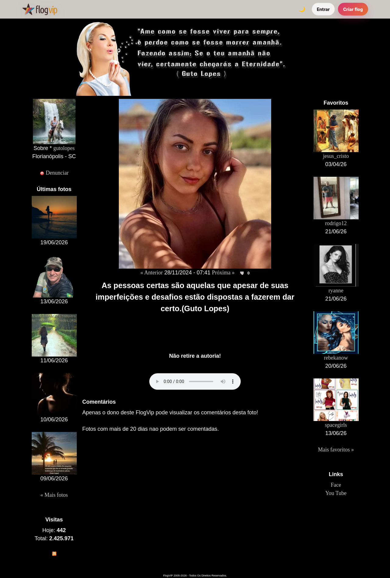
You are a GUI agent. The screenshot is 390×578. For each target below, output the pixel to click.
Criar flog (353, 9)
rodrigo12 (336, 223)
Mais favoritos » (336, 450)
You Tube (336, 493)
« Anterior (151, 273)
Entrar (323, 9)
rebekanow (336, 358)
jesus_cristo (336, 156)
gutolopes (64, 148)
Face (336, 485)
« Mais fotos (54, 495)
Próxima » (223, 273)
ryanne (335, 290)
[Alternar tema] (302, 9)
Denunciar (54, 173)
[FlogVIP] (40, 9)
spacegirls (336, 425)
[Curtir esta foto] (242, 273)
